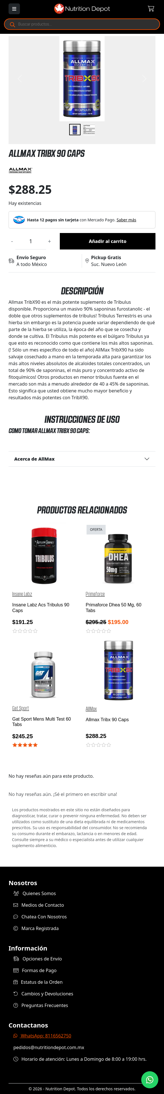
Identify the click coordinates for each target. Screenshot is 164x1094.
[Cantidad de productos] (30, 241)
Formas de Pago (35, 970)
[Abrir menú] (14, 8)
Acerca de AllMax (34, 459)
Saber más (126, 219)
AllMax (91, 709)
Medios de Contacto (38, 905)
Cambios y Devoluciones (43, 994)
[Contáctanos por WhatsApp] (149, 1079)
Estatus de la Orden (38, 982)
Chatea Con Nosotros (40, 917)
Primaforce (95, 594)
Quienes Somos (34, 893)
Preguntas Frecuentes (40, 1005)
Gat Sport (20, 708)
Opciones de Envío (37, 959)
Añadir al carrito (107, 241)
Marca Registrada (36, 928)
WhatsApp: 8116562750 (42, 1036)
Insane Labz (22, 594)
